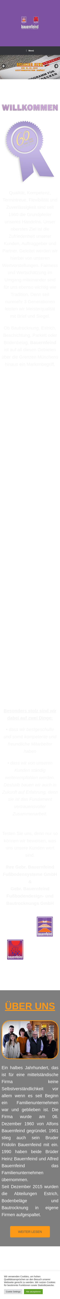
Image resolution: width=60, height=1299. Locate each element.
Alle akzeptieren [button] (33, 1291)
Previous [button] (4, 66)
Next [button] (56, 66)
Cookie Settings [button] (13, 1291)
